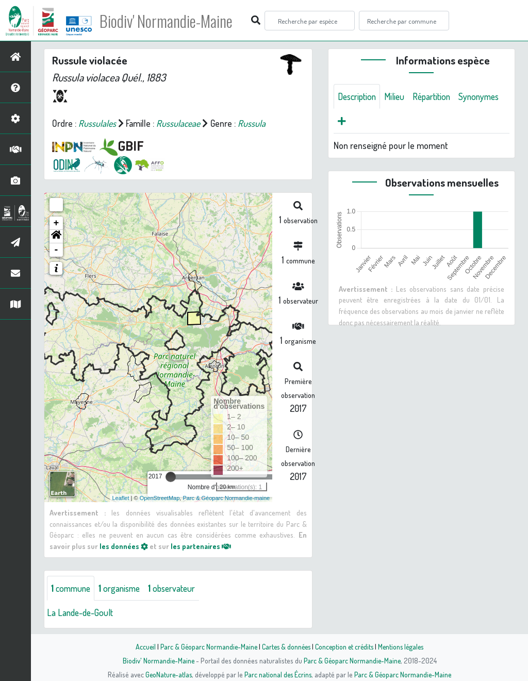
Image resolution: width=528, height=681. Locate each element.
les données (124, 546)
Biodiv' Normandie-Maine (169, 20)
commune (72, 588)
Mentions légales (404, 646)
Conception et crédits (345, 646)
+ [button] (56, 223)
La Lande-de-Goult (81, 613)
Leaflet (120, 498)
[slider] (171, 477)
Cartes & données (284, 646)
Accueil (140, 646)
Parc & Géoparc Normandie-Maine (205, 646)
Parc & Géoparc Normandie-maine (226, 498)
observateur (177, 588)
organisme (122, 588)
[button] (56, 236)
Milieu (397, 96)
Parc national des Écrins (277, 674)
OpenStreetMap (160, 498)
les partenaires (202, 546)
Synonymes (359, 121)
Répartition (436, 96)
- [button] (56, 250)
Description (358, 96)
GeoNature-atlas (167, 674)
